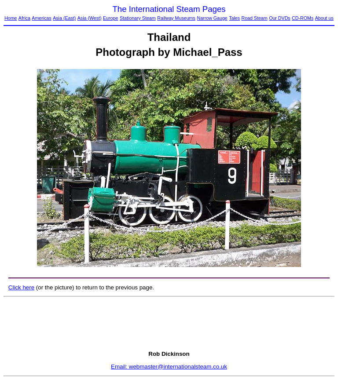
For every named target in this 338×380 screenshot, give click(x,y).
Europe (110, 18)
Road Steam (254, 18)
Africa (24, 18)
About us (324, 18)
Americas (41, 18)
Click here (21, 287)
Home (10, 18)
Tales (234, 18)
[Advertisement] (169, 323)
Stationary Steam (138, 18)
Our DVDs (279, 18)
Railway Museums (176, 18)
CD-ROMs (302, 18)
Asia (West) (89, 18)
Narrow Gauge (212, 18)
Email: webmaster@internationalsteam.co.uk (169, 366)
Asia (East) (64, 18)
